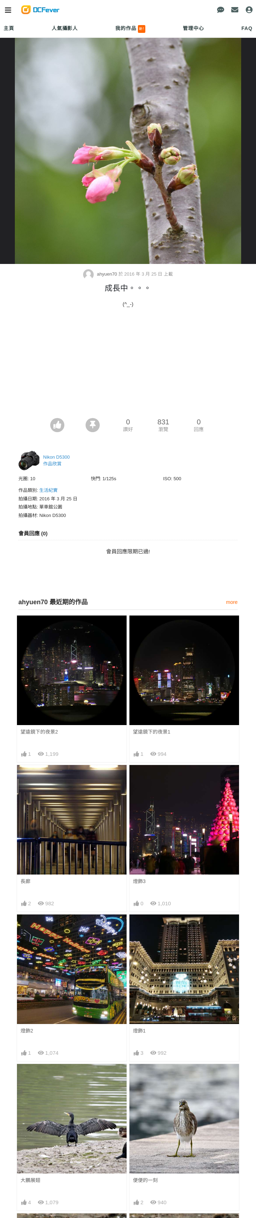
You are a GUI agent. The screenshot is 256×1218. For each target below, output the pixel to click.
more (232, 602)
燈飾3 (139, 881)
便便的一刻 (145, 1180)
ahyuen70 (100, 274)
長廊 (25, 881)
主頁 (9, 28)
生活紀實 (48, 490)
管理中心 (193, 28)
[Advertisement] (128, 365)
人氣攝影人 (65, 28)
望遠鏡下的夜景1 (151, 732)
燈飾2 (27, 1031)
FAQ (247, 28)
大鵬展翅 (30, 1180)
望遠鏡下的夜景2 (39, 732)
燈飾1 (139, 1031)
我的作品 (130, 29)
